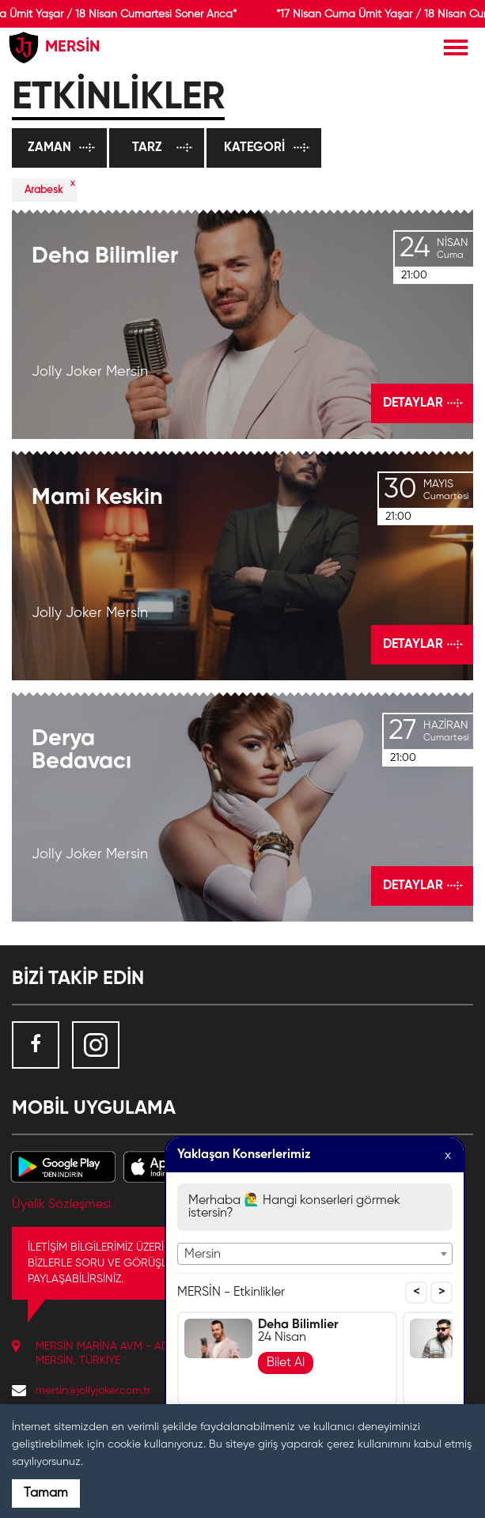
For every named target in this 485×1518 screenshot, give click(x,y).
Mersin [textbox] (202, 1254)
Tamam (46, 1493)
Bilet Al (286, 1363)
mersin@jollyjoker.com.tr (93, 1390)
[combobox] (315, 1254)
